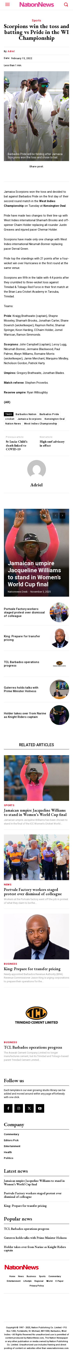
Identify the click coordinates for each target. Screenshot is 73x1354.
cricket (9, 418)
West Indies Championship (40, 423)
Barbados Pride (49, 414)
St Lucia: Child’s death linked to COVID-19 (16, 445)
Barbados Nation (26, 414)
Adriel (11, 51)
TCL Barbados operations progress (33, 1047)
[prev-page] (55, 516)
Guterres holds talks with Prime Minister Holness (21, 689)
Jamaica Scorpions (30, 418)
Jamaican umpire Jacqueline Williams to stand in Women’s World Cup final (34, 574)
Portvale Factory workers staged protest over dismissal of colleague (24, 612)
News (7, 884)
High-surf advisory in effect (52, 443)
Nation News (13, 423)
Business (10, 964)
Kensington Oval (55, 418)
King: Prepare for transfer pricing (32, 968)
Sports (36, 20)
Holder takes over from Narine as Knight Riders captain (25, 715)
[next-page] (62, 516)
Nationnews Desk (18, 591)
